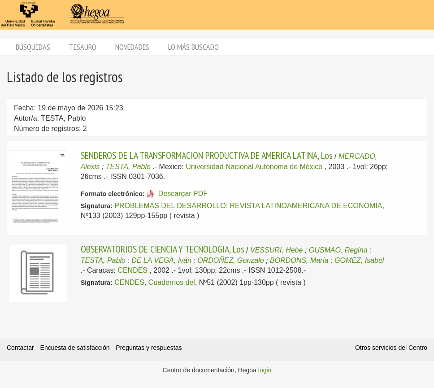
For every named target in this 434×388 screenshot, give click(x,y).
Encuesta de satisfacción (75, 347)
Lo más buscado (193, 47)
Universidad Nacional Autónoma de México (254, 166)
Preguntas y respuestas (149, 347)
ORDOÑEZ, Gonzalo (230, 260)
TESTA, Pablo (128, 166)
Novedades (132, 47)
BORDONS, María (299, 260)
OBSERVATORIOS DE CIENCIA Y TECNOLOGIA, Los (162, 249)
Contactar (20, 347)
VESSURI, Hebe (276, 250)
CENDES (132, 270)
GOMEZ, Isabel (359, 260)
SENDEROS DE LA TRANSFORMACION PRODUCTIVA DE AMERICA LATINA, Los (207, 155)
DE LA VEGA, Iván (161, 260)
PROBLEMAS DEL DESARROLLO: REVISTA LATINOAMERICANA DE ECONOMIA (248, 205)
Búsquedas (33, 47)
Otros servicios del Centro (391, 347)
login (265, 370)
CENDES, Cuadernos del (154, 282)
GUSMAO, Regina (338, 250)
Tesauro (82, 47)
